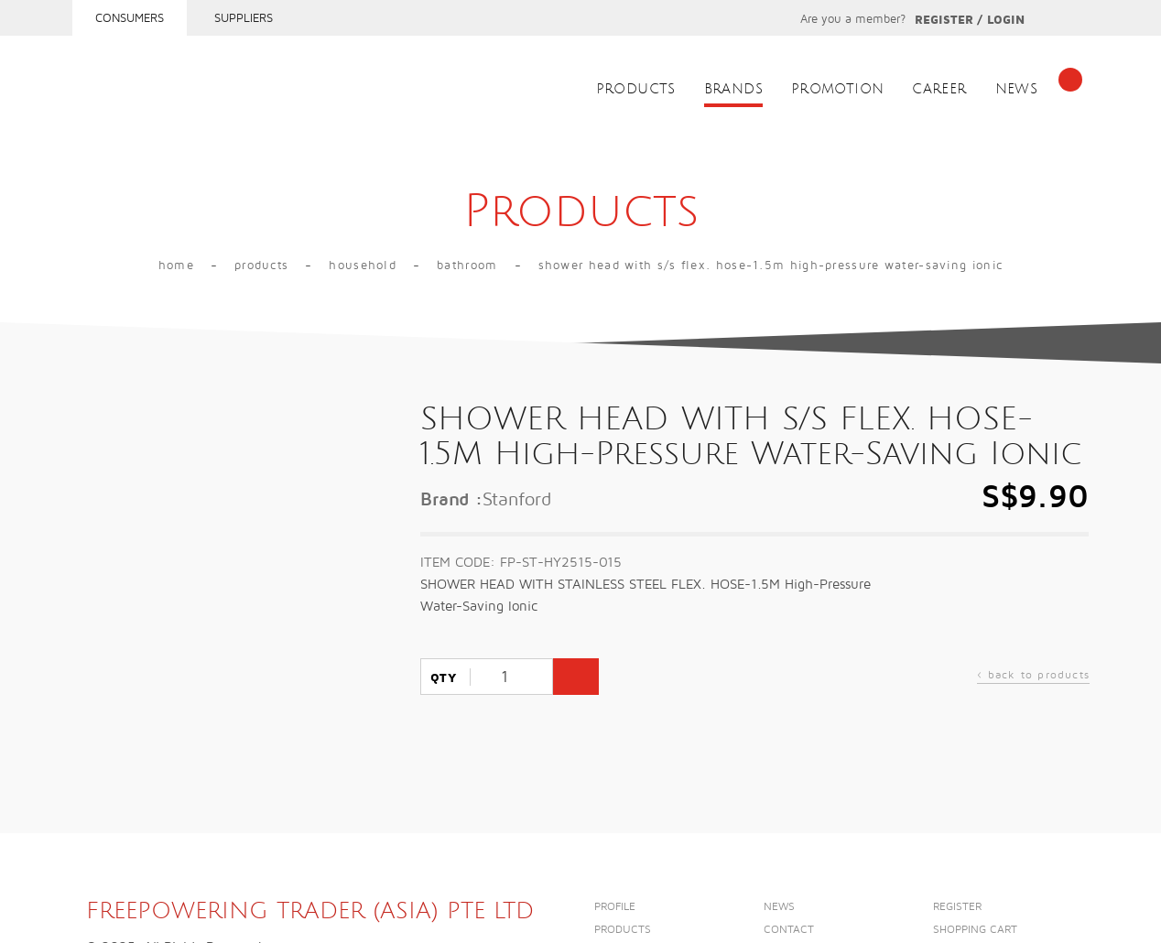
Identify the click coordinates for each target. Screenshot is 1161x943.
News (1016, 89)
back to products (1033, 677)
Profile (614, 907)
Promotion (837, 89)
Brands (733, 89)
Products (636, 89)
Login (1006, 20)
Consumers (129, 18)
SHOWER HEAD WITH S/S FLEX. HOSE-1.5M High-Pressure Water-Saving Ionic (771, 265)
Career (939, 89)
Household (362, 265)
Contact (789, 930)
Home (176, 265)
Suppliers (243, 18)
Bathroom (467, 265)
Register (944, 20)
